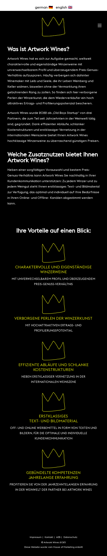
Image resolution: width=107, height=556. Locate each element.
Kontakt (49, 537)
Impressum (36, 537)
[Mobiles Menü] (100, 24)
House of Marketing (64, 547)
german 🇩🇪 (44, 7)
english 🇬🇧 (64, 7)
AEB (58, 537)
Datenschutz (70, 537)
